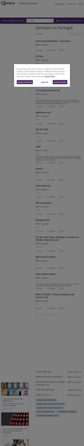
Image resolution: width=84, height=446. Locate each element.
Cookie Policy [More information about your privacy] (49, 76)
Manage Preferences (25, 82)
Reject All (44, 82)
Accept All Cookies (60, 82)
